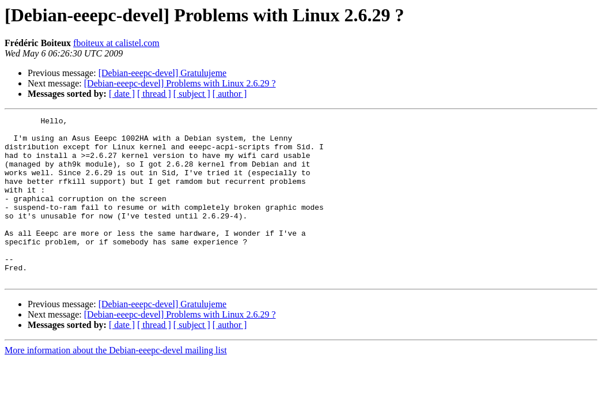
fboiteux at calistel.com (116, 43)
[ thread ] (154, 94)
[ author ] (230, 94)
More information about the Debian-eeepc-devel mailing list (116, 383)
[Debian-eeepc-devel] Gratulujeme (163, 73)
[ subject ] (191, 94)
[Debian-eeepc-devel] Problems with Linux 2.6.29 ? (180, 83)
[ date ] (122, 94)
